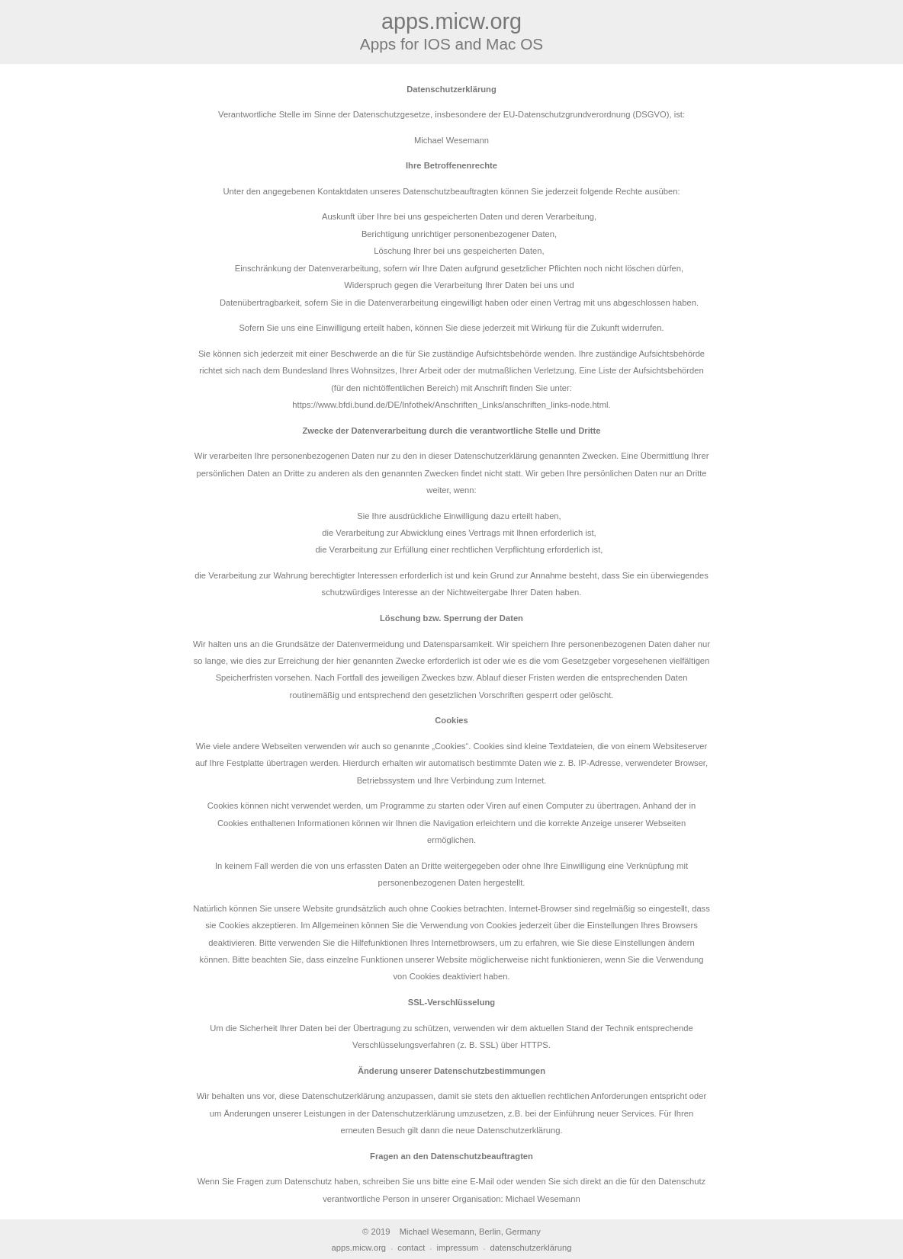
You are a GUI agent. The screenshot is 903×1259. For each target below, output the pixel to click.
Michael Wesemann (543, 1198)
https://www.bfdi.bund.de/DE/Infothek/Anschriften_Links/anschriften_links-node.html (450, 404)
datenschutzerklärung (530, 1247)
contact (411, 1247)
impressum (458, 1247)
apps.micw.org (359, 1247)
